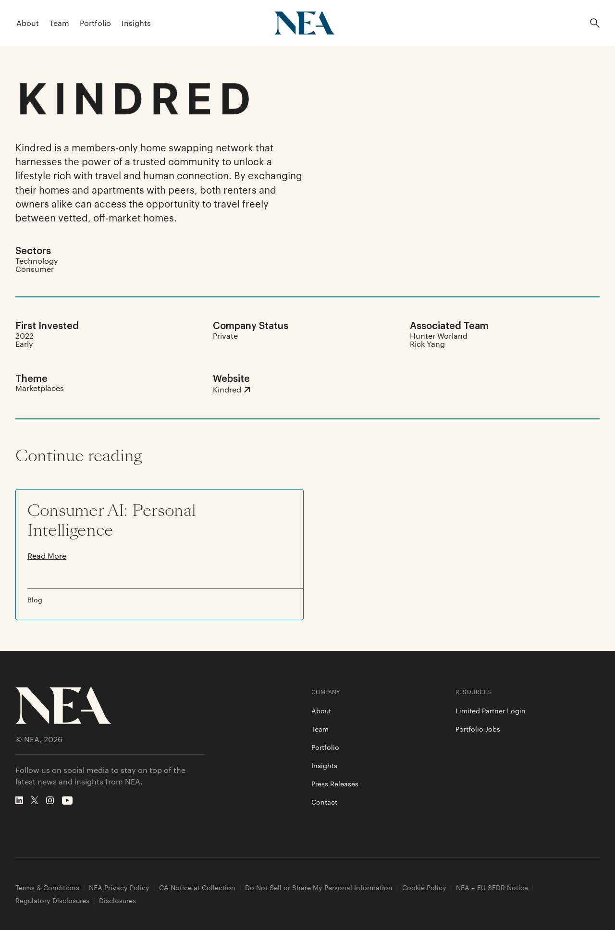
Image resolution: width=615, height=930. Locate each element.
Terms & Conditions (47, 887)
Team (59, 23)
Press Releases (334, 783)
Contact (324, 801)
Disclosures (117, 900)
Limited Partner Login (490, 710)
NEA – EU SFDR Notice (492, 887)
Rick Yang (427, 344)
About (27, 23)
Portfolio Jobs (477, 728)
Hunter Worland (438, 335)
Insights (136, 23)
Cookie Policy (424, 887)
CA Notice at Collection (197, 887)
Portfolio (95, 23)
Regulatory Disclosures (52, 900)
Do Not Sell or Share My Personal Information (319, 887)
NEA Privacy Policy (119, 887)
